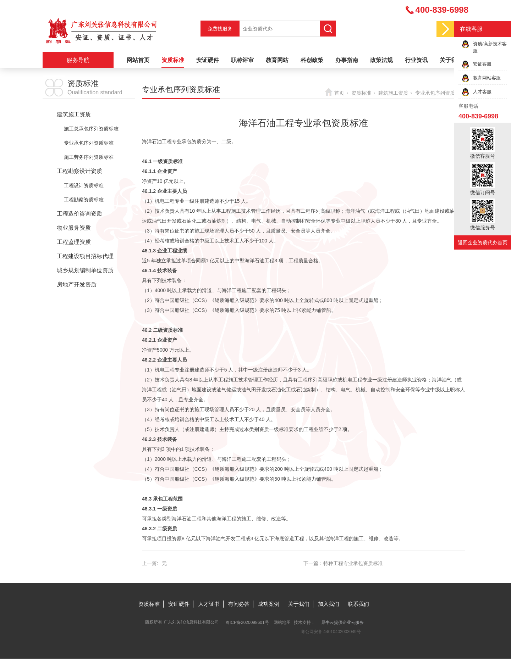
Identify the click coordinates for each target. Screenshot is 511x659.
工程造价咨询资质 (79, 214)
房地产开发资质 (77, 284)
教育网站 (277, 60)
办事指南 (346, 60)
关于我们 (451, 60)
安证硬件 (207, 60)
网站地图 (282, 622)
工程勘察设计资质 (79, 171)
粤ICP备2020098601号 (247, 622)
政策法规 (381, 60)
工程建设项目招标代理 (85, 256)
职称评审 (242, 60)
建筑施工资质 (74, 114)
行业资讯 (416, 60)
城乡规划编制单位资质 (85, 270)
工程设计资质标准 (84, 185)
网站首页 (138, 60)
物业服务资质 (74, 228)
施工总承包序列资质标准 (91, 129)
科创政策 (312, 60)
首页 (339, 93)
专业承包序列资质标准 (89, 143)
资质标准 (172, 60)
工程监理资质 (74, 242)
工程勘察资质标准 (84, 199)
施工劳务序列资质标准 (89, 157)
